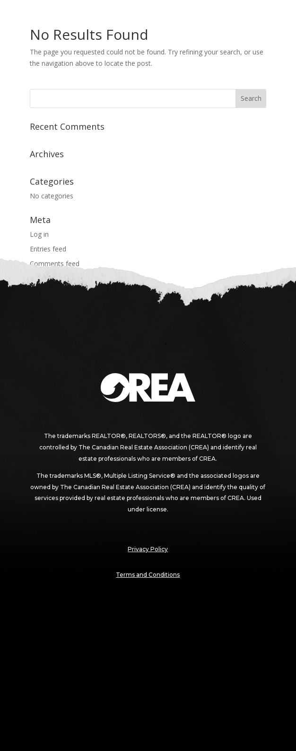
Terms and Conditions (148, 574)
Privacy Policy (148, 549)
